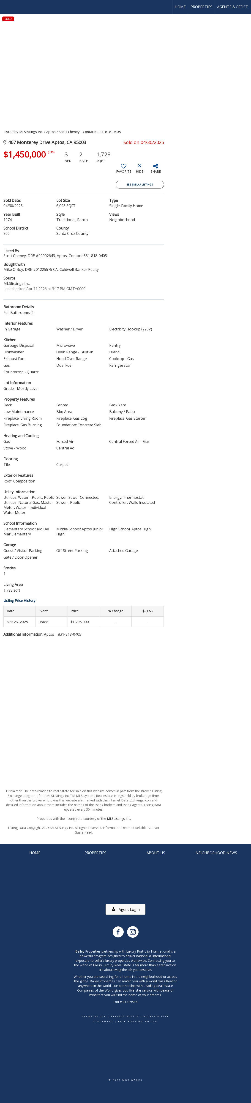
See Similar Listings (140, 184)
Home (180, 6)
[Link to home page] (5, 7)
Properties (201, 6)
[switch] (124, 170)
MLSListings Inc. (119, 818)
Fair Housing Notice (137, 1021)
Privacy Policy (125, 1016)
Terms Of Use (94, 1016)
